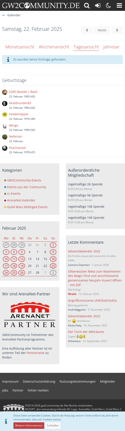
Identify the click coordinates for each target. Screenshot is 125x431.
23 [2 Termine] (53, 266)
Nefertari (15, 136)
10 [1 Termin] (6, 259)
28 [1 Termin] (14, 245)
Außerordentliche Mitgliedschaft (84, 173)
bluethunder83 (20, 103)
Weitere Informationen (28, 425)
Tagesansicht (86, 47)
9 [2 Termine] (53, 252)
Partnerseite (35, 353)
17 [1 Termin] (6, 266)
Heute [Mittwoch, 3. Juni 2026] (102, 30)
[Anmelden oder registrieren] (97, 5)
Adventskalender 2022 (84, 251)
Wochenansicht (54, 47)
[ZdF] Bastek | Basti (23, 92)
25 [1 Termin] (14, 272)
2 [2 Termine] (53, 245)
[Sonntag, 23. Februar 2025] (117, 30)
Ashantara (74, 341)
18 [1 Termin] (14, 266)
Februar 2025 (14, 228)
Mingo (13, 125)
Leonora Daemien (79, 265)
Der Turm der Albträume (86, 332)
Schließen (53, 425)
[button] (119, 5)
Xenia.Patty (74, 325)
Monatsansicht (19, 47)
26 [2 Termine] (22, 272)
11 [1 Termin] (14, 259)
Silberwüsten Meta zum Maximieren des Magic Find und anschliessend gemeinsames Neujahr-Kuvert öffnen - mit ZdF (95, 278)
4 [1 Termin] (14, 252)
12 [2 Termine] (22, 259)
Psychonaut (17, 148)
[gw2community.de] (40, 5)
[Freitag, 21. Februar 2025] (87, 30)
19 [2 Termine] (22, 266)
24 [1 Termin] (6, 272)
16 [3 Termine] (53, 259)
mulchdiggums (77, 309)
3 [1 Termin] (6, 252)
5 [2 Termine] (22, 252)
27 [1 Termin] (6, 245)
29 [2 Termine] (22, 245)
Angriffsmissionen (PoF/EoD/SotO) (92, 300)
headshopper (19, 114)
